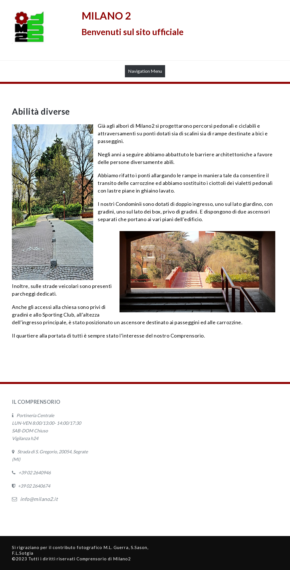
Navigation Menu (145, 72)
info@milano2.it (35, 499)
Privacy (20, 515)
